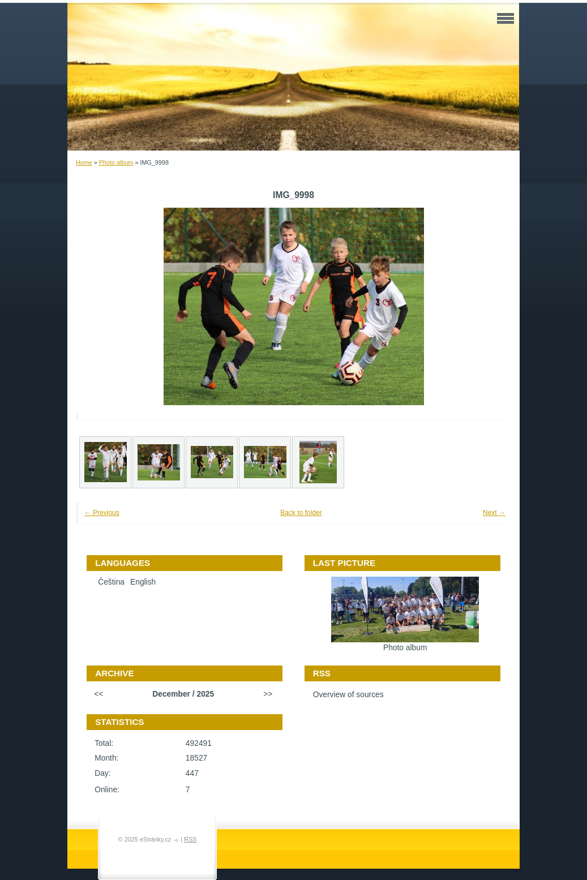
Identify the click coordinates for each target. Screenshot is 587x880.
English (143, 582)
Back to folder (301, 513)
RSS (190, 839)
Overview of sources (348, 694)
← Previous (101, 513)
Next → (494, 513)
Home (84, 162)
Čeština (111, 582)
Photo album (116, 162)
